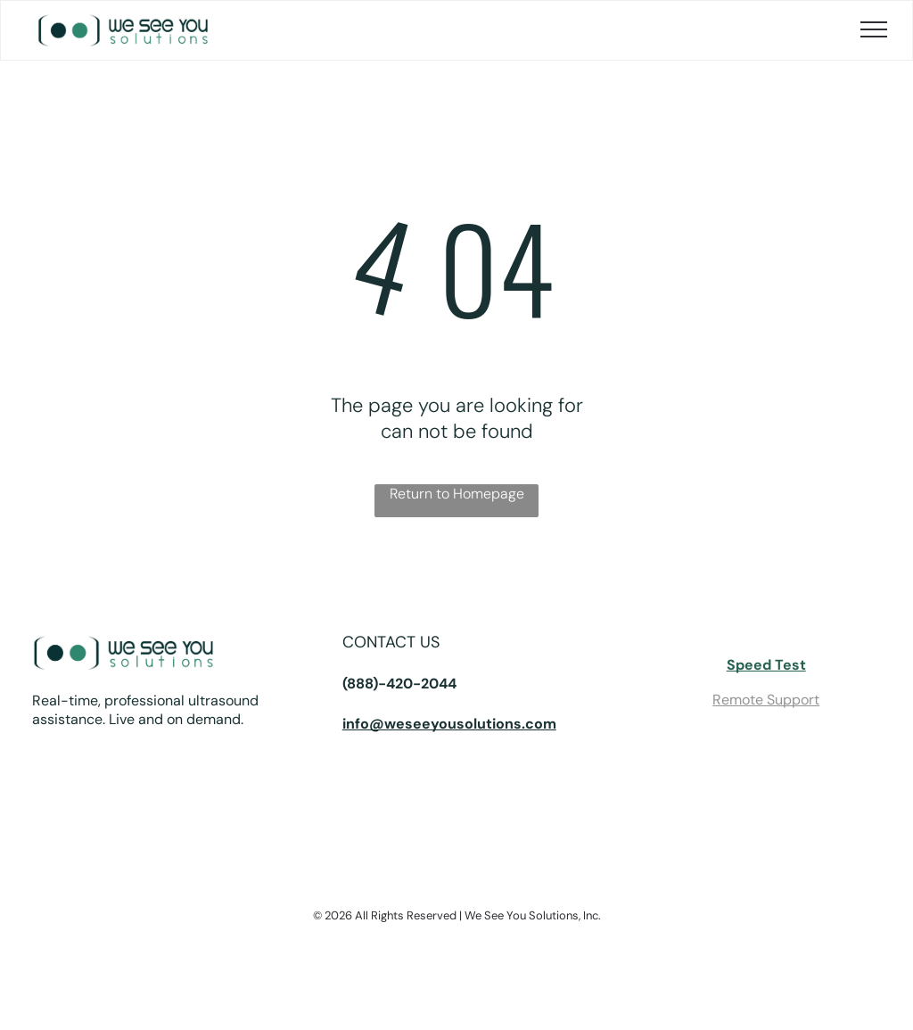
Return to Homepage (457, 493)
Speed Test (766, 664)
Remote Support (765, 699)
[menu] (874, 29)
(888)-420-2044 (399, 683)
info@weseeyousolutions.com (449, 723)
